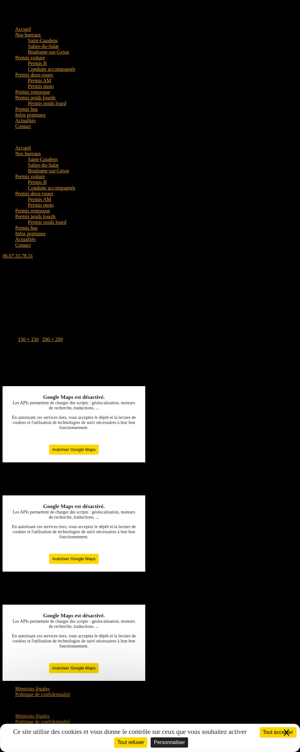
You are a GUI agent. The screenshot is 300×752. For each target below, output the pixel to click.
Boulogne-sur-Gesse (48, 52)
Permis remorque (32, 92)
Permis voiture (30, 57)
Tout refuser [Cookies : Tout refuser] (130, 742)
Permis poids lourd (47, 103)
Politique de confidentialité (42, 694)
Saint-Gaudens (43, 40)
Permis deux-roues (34, 74)
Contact (23, 126)
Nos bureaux (28, 34)
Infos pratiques (30, 114)
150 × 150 (28, 339)
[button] (150, 137)
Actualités (25, 120)
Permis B (37, 63)
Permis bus (26, 109)
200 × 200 (52, 339)
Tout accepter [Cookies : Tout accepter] (278, 732)
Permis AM (39, 80)
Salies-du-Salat (43, 46)
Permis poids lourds (35, 97)
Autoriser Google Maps (73, 449)
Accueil (23, 29)
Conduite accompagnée (51, 69)
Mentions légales (32, 688)
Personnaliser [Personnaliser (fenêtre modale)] (169, 742)
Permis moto (41, 86)
